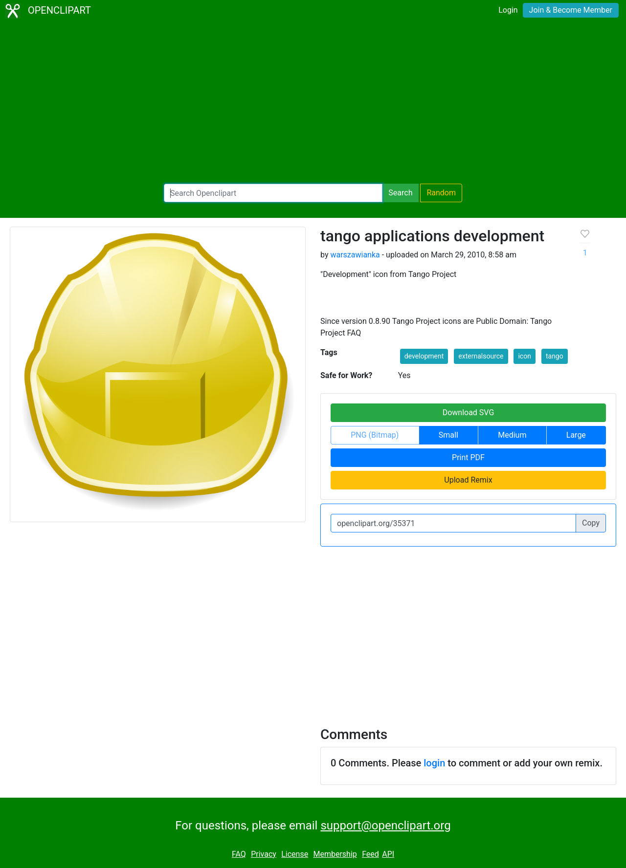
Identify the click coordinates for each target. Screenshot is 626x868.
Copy (591, 523)
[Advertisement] (313, 102)
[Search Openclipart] (273, 193)
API (388, 854)
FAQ (239, 854)
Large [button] (576, 435)
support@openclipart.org (385, 825)
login (434, 763)
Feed (370, 854)
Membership (335, 854)
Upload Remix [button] (468, 480)
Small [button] (448, 435)
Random (441, 192)
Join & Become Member (570, 10)
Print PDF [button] (468, 457)
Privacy (263, 854)
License (294, 854)
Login (507, 10)
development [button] (424, 356)
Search (400, 192)
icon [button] (524, 356)
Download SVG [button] (468, 412)
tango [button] (554, 356)
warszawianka (355, 254)
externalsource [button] (480, 356)
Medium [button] (512, 435)
